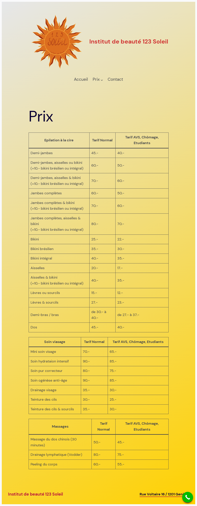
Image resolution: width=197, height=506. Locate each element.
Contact (115, 79)
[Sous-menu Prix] (102, 80)
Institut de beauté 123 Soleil (35, 494)
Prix (96, 79)
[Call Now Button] (187, 497)
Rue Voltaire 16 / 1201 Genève (164, 494)
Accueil (81, 79)
